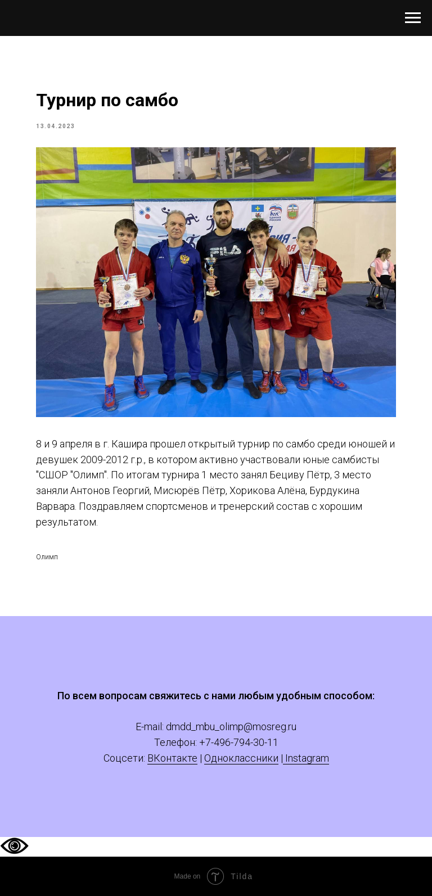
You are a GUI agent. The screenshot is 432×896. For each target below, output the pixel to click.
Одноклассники (241, 758)
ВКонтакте (172, 758)
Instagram (306, 758)
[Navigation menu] (413, 18)
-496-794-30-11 (244, 742)
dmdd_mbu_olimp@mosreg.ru (231, 726)
